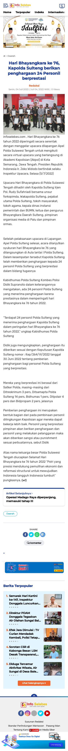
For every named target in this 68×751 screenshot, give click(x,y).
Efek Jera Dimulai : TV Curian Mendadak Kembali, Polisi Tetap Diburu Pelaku (24, 633)
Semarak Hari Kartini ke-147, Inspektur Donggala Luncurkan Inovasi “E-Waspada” (23, 599)
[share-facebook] (25, 534)
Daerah (10, 513)
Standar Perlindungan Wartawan (26, 725)
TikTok (35, 714)
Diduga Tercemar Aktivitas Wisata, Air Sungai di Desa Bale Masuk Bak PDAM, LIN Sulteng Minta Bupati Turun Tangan (24, 667)
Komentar (34, 542)
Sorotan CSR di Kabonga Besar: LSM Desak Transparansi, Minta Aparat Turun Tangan (23, 650)
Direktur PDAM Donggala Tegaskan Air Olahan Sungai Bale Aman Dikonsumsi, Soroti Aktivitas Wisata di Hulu (24, 616)
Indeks (39, 12)
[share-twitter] (31, 534)
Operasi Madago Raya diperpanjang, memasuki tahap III (31, 499)
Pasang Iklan (53, 725)
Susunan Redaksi (34, 721)
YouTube (49, 714)
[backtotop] (34, 697)
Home (7, 12)
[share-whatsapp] (37, 534)
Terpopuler (23, 12)
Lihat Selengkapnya (34, 683)
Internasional (57, 12)
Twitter (42, 714)
